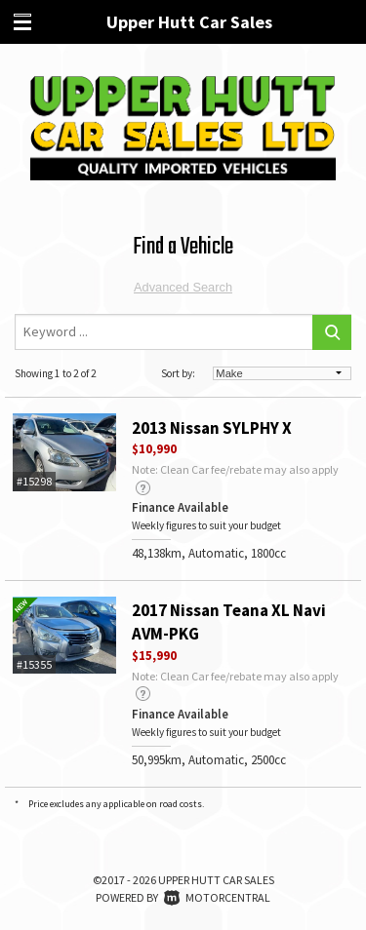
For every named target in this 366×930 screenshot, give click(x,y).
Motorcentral (217, 897)
